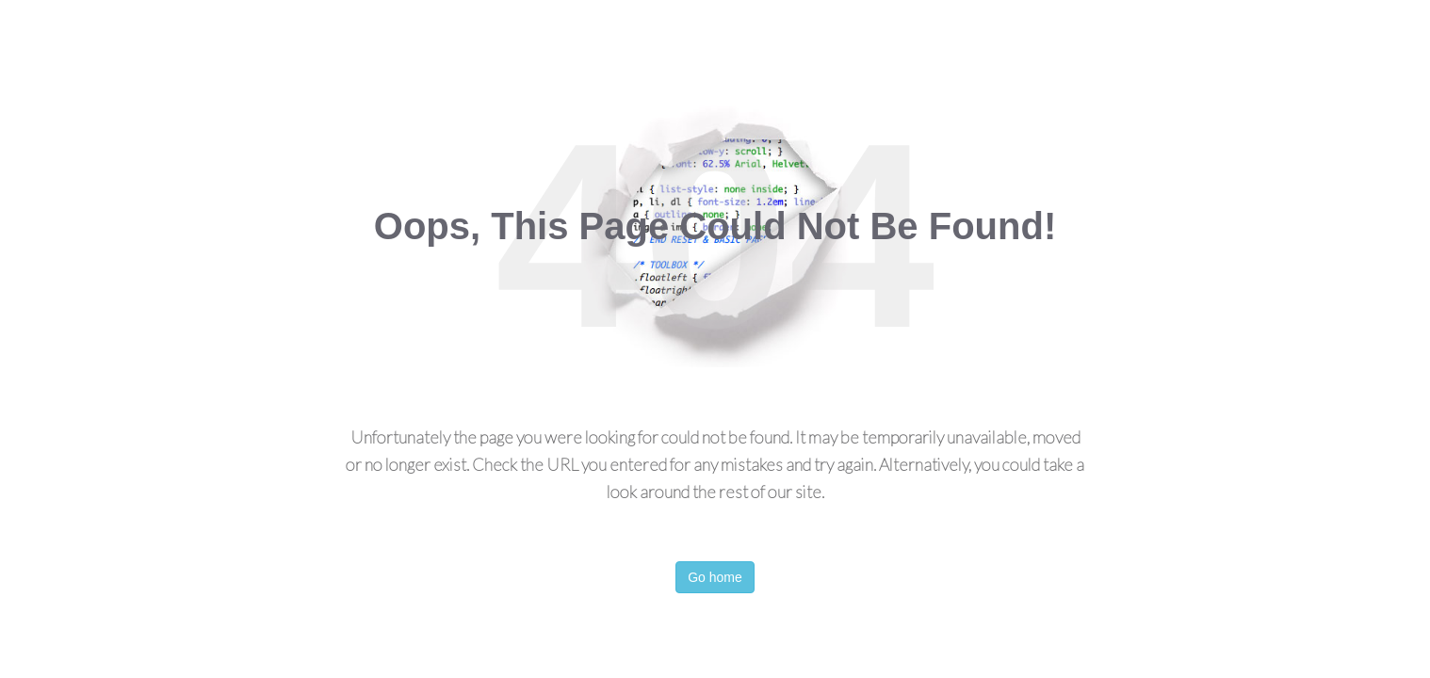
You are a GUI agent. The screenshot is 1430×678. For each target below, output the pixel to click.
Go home (715, 577)
